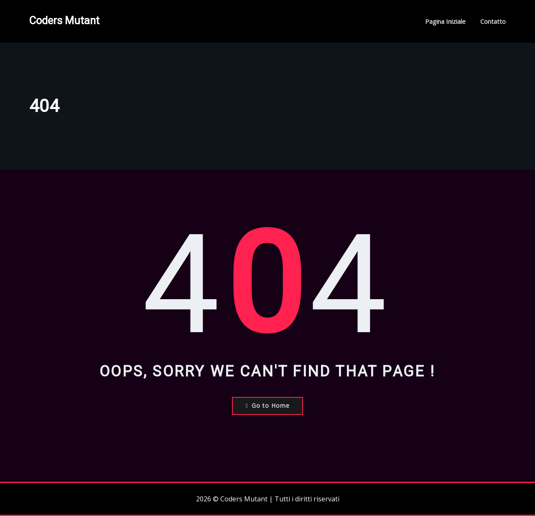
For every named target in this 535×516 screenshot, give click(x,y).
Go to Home (267, 405)
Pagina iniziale (445, 21)
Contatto (493, 21)
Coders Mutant (64, 20)
